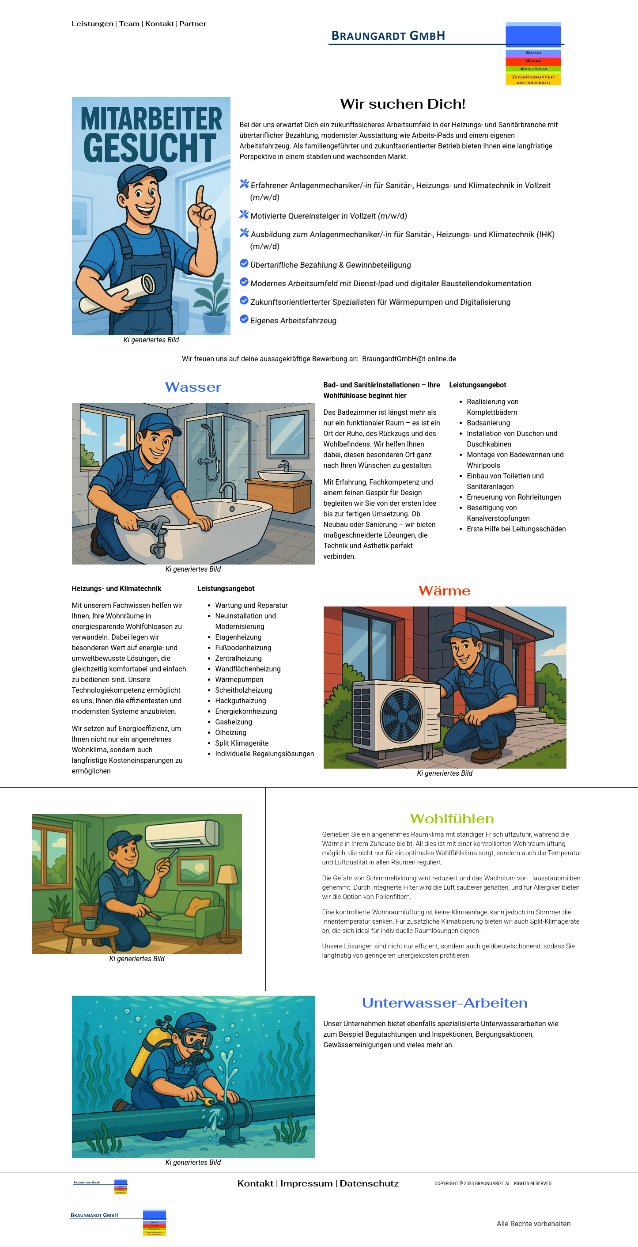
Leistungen (93, 23)
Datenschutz (369, 1183)
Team (130, 23)
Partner (192, 23)
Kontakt (159, 23)
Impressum (308, 1183)
